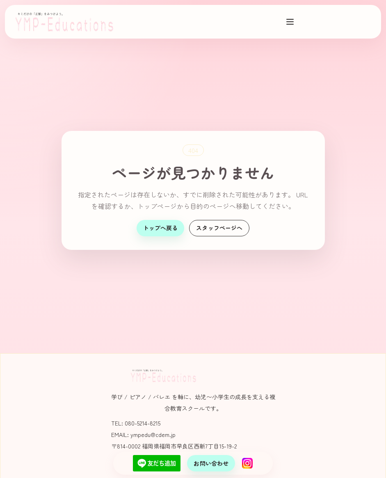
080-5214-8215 (142, 423)
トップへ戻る (160, 228)
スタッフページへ (219, 228)
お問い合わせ (211, 463)
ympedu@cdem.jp (153, 434)
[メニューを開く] (290, 22)
